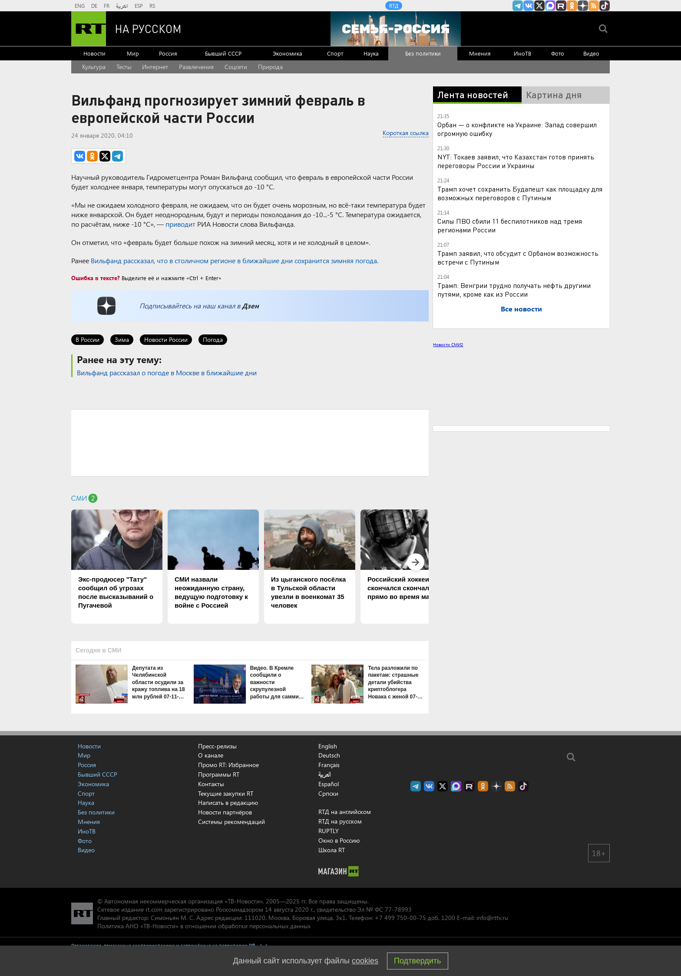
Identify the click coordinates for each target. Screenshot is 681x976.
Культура (94, 67)
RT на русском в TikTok (604, 5)
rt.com (153, 909)
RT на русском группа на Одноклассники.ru (572, 5)
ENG (80, 5)
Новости (94, 53)
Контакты (211, 784)
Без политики (423, 53)
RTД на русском (340, 821)
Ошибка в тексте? (95, 277)
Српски (328, 793)
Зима (122, 339)
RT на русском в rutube (561, 5)
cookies (365, 960)
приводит (180, 223)
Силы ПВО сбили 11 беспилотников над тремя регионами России (509, 225)
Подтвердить (417, 960)
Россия (168, 53)
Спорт (335, 53)
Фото (557, 53)
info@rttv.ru (492, 917)
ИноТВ (522, 53)
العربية (122, 5)
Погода (213, 339)
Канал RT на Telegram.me (517, 5)
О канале (210, 755)
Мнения (480, 53)
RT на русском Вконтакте (528, 5)
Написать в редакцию (228, 802)
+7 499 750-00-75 (400, 917)
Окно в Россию (339, 840)
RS (152, 5)
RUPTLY (328, 831)
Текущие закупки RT (225, 793)
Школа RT (331, 850)
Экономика (287, 53)
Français (329, 765)
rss (593, 5)
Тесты (124, 67)
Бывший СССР (223, 53)
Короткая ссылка (406, 133)
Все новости (521, 308)
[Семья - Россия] (396, 28)
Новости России (166, 339)
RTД (393, 5)
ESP (139, 5)
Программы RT (218, 774)
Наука (371, 53)
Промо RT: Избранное (228, 765)
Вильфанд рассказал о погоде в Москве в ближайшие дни (167, 372)
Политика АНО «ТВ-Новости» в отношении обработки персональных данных (204, 926)
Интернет (155, 67)
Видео (591, 53)
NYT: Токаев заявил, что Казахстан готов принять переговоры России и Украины (515, 161)
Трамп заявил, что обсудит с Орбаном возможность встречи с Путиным (517, 257)
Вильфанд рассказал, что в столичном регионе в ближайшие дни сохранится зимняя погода (234, 260)
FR (106, 5)
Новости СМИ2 (448, 344)
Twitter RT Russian (539, 5)
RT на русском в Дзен (583, 5)
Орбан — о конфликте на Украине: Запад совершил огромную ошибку (517, 129)
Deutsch (329, 755)
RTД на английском (344, 811)
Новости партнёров (225, 812)
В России (87, 339)
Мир (133, 53)
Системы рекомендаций (231, 821)
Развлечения (196, 67)
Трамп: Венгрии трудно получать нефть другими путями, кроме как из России (514, 289)
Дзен (250, 305)
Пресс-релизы (217, 746)
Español (328, 784)
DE (94, 5)
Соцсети (236, 67)
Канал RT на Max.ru (550, 5)
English (327, 746)
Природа (270, 67)
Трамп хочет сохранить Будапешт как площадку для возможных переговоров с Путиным (519, 193)
